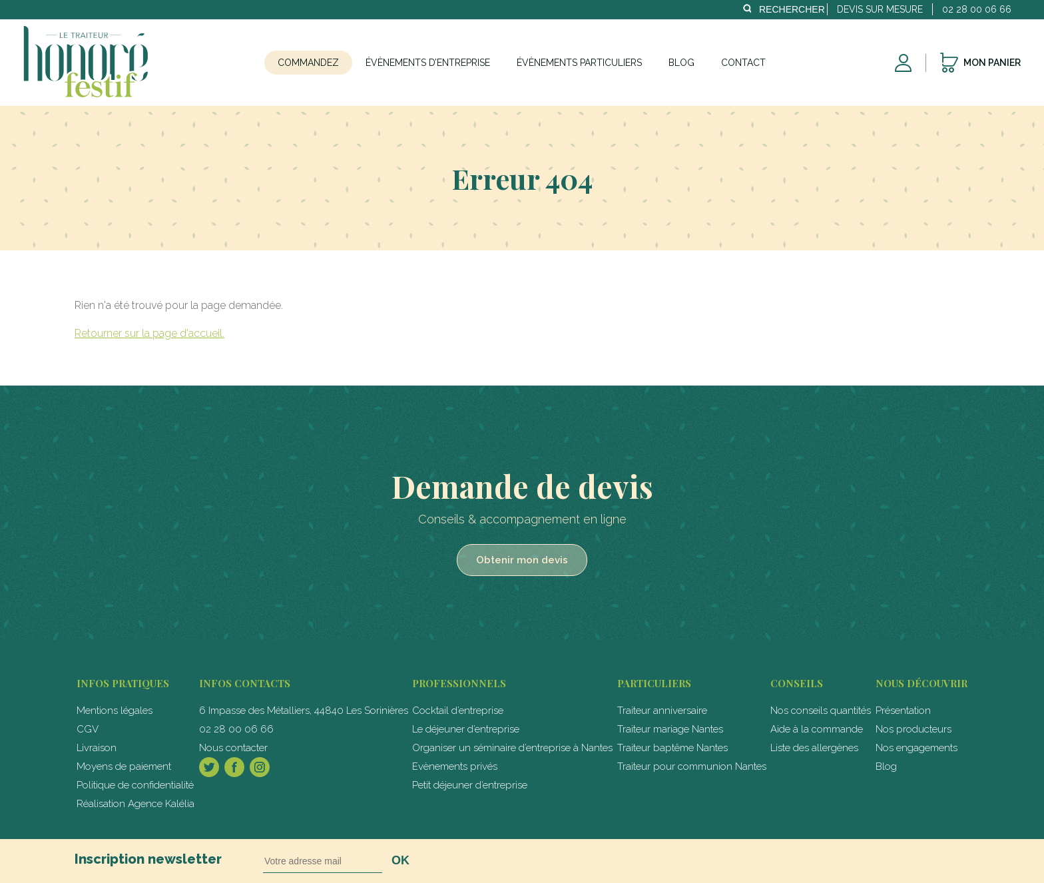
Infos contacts (244, 683)
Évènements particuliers (579, 63)
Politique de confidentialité (135, 785)
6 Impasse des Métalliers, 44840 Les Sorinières (303, 711)
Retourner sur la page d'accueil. (149, 333)
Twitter (209, 767)
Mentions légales (114, 711)
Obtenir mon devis (522, 560)
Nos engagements (916, 748)
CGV (88, 729)
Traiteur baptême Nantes (672, 748)
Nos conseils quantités (820, 711)
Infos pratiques (123, 683)
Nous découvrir (921, 683)
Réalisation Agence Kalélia (135, 804)
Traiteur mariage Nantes (670, 729)
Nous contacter (233, 748)
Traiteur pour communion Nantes (691, 766)
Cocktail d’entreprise (457, 711)
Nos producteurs (913, 729)
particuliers (654, 683)
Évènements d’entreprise (428, 63)
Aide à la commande (816, 729)
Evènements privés (454, 766)
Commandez (308, 63)
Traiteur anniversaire (662, 711)
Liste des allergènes (814, 748)
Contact (743, 63)
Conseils (796, 683)
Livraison (97, 748)
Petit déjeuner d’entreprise (469, 785)
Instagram (260, 767)
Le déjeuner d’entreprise (465, 729)
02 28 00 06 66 (236, 729)
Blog (681, 63)
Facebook (234, 767)
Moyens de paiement (124, 766)
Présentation (903, 711)
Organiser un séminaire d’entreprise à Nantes (512, 748)
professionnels (459, 683)
